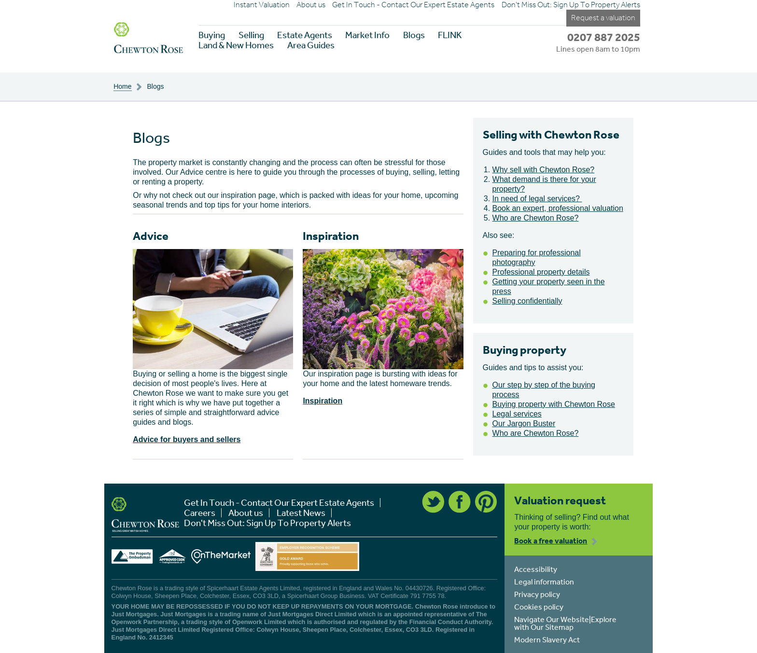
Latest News (301, 512)
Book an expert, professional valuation (557, 208)
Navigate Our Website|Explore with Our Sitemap (565, 623)
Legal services (517, 414)
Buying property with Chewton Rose (553, 404)
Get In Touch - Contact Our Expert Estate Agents (413, 5)
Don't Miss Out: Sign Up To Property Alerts (571, 5)
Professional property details (541, 272)
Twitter (433, 502)
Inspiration (331, 236)
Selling (251, 35)
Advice (150, 236)
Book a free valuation (550, 540)
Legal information (544, 581)
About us (310, 5)
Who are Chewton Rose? (535, 218)
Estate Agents (304, 35)
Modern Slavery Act (547, 639)
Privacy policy (537, 594)
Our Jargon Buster (524, 423)
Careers (199, 512)
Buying (211, 35)
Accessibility (535, 569)
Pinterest (486, 502)
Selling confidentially (527, 301)
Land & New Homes (236, 45)
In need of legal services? (537, 199)
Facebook (460, 502)
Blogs (414, 35)
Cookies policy (538, 607)
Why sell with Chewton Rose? (543, 170)
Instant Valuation (262, 5)
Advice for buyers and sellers (186, 439)
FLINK (450, 35)
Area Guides (311, 45)
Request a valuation (603, 17)
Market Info (367, 35)
